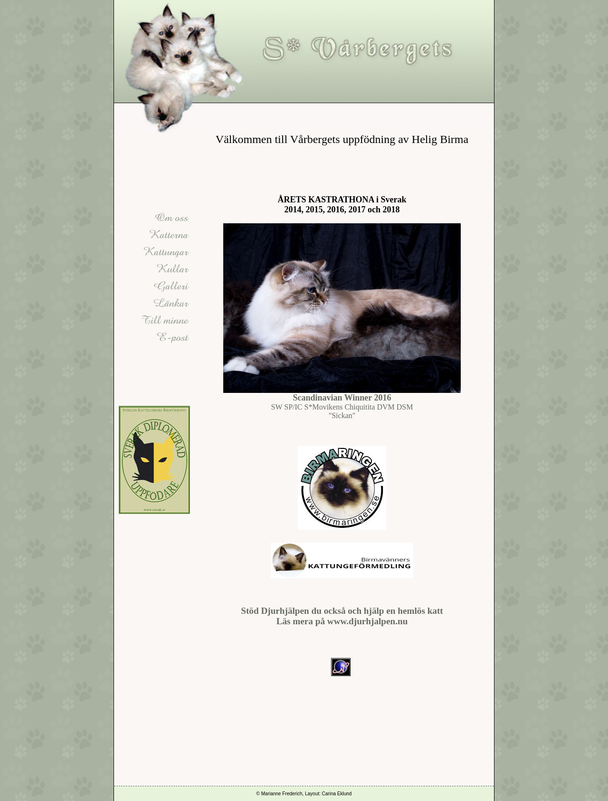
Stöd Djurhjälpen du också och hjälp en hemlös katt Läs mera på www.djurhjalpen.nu (342, 616)
